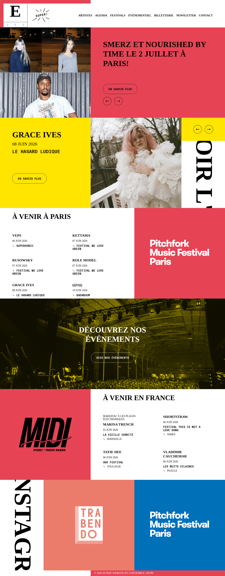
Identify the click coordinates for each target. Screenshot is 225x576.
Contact (206, 15)
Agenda (101, 15)
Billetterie (163, 15)
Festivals (117, 15)
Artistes (85, 15)
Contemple (137, 573)
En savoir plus (29, 178)
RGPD (150, 573)
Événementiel (139, 15)
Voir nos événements (112, 357)
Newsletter (186, 15)
